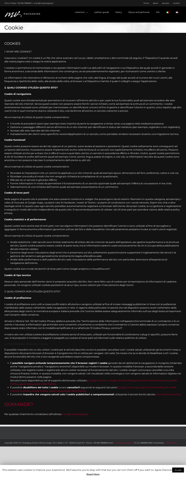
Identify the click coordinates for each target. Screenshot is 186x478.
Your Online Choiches (168, 394)
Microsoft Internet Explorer (152, 380)
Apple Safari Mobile (45, 384)
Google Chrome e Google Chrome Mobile (112, 380)
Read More (93, 474)
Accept (178, 470)
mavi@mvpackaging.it (43, 3)
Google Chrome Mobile (150, 387)
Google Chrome (127, 387)
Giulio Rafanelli (170, 443)
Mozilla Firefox (39, 391)
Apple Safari (26, 384)
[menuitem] (146, 3)
